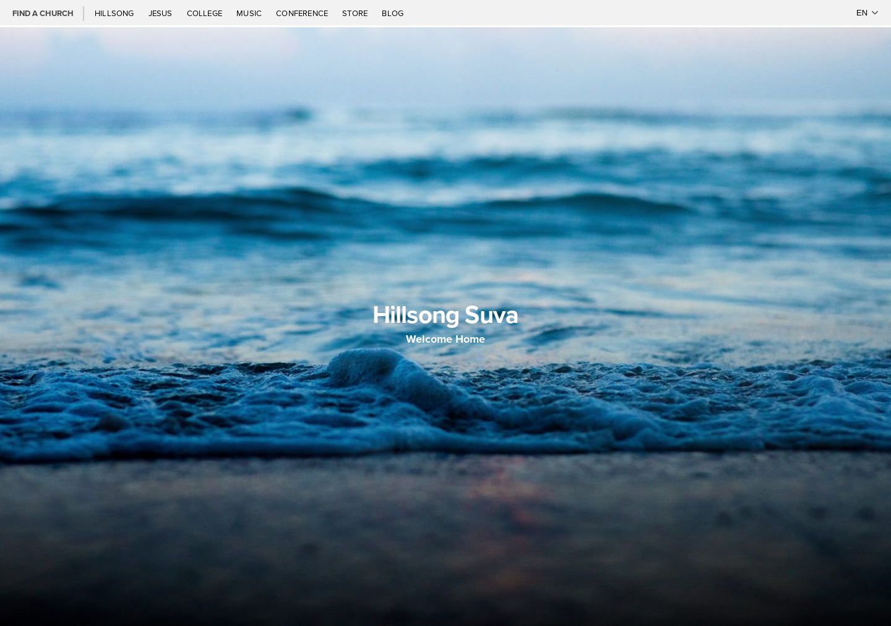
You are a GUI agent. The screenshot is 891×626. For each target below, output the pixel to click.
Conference (303, 13)
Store (355, 13)
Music (250, 13)
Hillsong (115, 13)
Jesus (161, 13)
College (205, 13)
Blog (392, 13)
